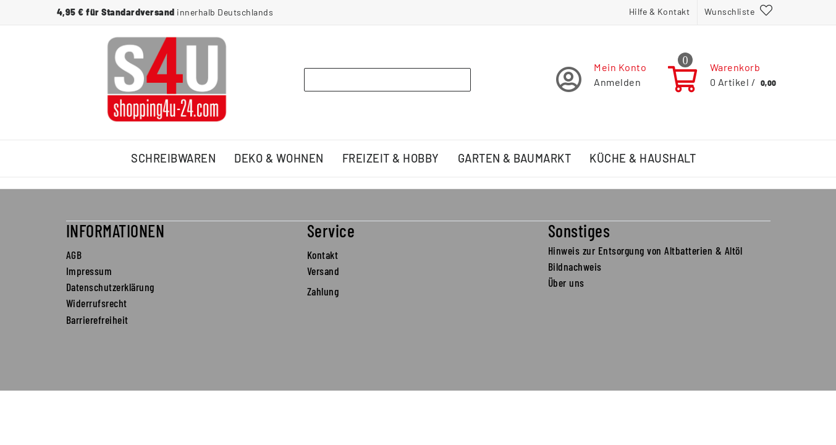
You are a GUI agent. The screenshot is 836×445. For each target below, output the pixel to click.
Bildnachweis (575, 266)
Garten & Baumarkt (515, 158)
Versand (323, 271)
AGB (74, 254)
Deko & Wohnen (279, 158)
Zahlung (323, 291)
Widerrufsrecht (96, 303)
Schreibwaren (173, 158)
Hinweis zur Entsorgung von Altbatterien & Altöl (645, 250)
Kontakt (323, 254)
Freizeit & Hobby (390, 158)
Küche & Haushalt (642, 158)
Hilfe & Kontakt (659, 11)
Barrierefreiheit (97, 319)
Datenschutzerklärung (110, 287)
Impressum (89, 271)
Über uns (566, 282)
